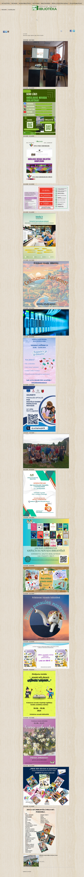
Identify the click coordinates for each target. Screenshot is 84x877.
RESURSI (3, 9)
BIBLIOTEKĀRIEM (45, 3)
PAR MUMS (13, 3)
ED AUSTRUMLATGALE (75, 3)
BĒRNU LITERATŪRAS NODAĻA (59, 3)
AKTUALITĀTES (5, 3)
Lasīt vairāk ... (42, 861)
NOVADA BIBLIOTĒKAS (24, 3)
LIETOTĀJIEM (35, 3)
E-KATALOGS (11, 9)
